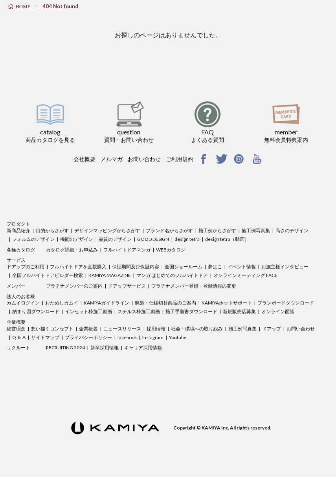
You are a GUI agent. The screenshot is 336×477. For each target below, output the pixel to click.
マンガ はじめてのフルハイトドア (172, 275)
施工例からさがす (217, 230)
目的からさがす (52, 230)
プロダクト (18, 224)
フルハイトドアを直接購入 (78, 267)
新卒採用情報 (104, 347)
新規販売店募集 (239, 311)
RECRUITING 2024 (65, 347)
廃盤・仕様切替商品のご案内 (165, 303)
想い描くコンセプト (52, 329)
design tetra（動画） (227, 239)
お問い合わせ (144, 159)
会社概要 (84, 159)
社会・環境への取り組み (197, 329)
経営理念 (16, 329)
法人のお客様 (21, 296)
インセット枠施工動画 (88, 311)
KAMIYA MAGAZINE (109, 275)
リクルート (18, 347)
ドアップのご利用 (25, 267)
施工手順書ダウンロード (191, 311)
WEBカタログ (170, 250)
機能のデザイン (76, 239)
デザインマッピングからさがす (107, 230)
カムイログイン (23, 303)
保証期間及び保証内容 (135, 267)
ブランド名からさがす (169, 230)
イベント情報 (242, 267)
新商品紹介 (18, 230)
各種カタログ (21, 250)
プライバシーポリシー (88, 337)
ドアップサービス (127, 286)
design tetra (187, 239)
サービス (16, 260)
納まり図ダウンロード (35, 311)
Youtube (177, 337)
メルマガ (112, 159)
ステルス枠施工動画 (139, 311)
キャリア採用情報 (143, 347)
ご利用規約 (179, 159)
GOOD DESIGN (153, 239)
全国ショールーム (183, 267)
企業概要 (16, 322)
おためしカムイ (61, 303)
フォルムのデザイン (33, 239)
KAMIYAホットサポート (227, 303)
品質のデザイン (115, 239)
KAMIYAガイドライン (106, 303)
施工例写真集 (256, 230)
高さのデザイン (291, 230)
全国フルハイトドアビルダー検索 (47, 275)
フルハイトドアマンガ (127, 250)
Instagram (152, 337)
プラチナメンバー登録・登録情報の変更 (193, 286)
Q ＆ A (19, 337)
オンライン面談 (277, 311)
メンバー (16, 286)
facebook (127, 337)
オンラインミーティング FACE (245, 275)
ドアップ (271, 329)
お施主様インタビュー (284, 267)
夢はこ (215, 267)
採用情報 (156, 329)
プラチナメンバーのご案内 (74, 286)
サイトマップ (45, 337)
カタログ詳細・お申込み (72, 250)
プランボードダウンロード (285, 303)
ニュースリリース (122, 329)
